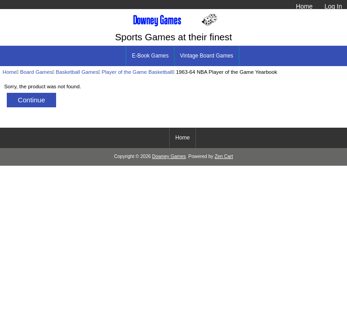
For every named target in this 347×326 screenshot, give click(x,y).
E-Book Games (150, 56)
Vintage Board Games (206, 56)
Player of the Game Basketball (137, 72)
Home (304, 6)
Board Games (36, 72)
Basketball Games (77, 72)
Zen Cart (223, 156)
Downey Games (168, 156)
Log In (333, 6)
